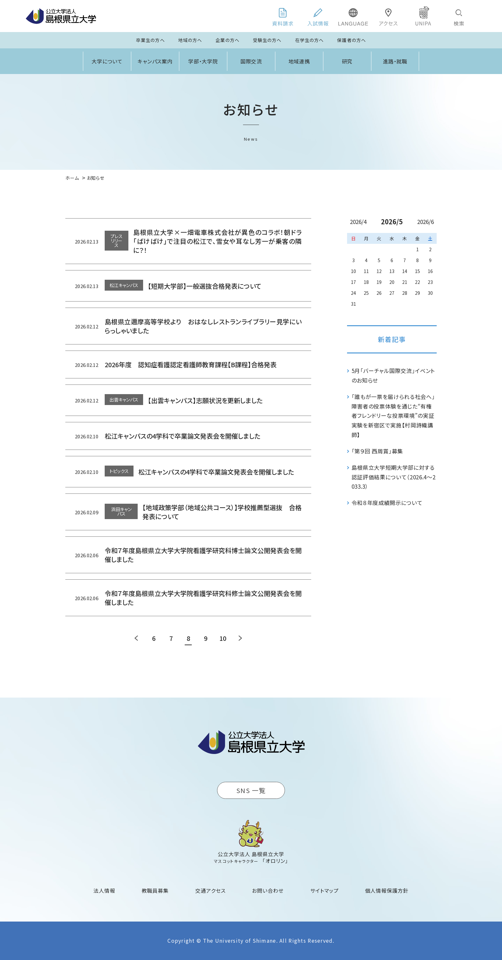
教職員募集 (155, 890)
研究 (347, 61)
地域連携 (299, 61)
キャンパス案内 (155, 61)
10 (222, 638)
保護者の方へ (351, 40)
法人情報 (104, 890)
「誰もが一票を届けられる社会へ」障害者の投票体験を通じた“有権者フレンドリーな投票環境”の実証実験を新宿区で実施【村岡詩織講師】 (393, 416)
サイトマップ (324, 890)
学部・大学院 (203, 61)
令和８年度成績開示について (387, 503)
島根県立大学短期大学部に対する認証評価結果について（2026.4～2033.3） (394, 477)
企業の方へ (227, 40)
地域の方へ (190, 40)
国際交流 (251, 61)
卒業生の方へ (150, 40)
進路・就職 (395, 61)
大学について (107, 61)
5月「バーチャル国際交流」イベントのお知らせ (393, 375)
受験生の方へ (267, 40)
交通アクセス (210, 890)
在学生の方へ (309, 40)
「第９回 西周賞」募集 (377, 451)
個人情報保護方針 (387, 890)
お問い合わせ (268, 890)
